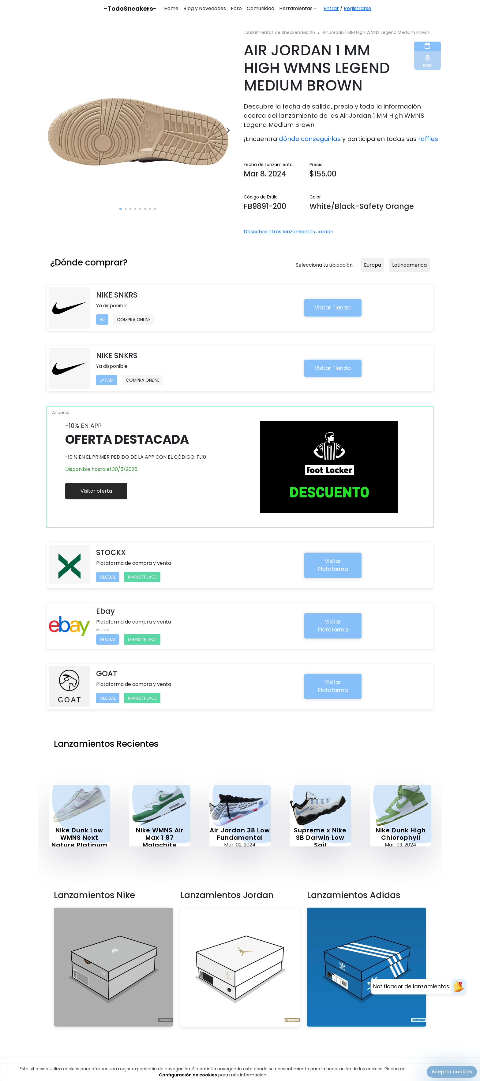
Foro (236, 8)
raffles (428, 139)
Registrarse (357, 8)
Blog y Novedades (204, 8)
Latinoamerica (409, 264)
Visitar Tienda (333, 307)
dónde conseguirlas (310, 139)
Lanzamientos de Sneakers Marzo (279, 32)
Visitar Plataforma (333, 565)
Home (171, 8)
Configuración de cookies (188, 1077)
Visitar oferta (96, 490)
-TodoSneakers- (130, 8)
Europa (372, 264)
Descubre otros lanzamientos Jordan (288, 231)
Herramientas (296, 8)
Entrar (331, 8)
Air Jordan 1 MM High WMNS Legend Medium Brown (376, 32)
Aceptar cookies (451, 1074)
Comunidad (260, 8)
